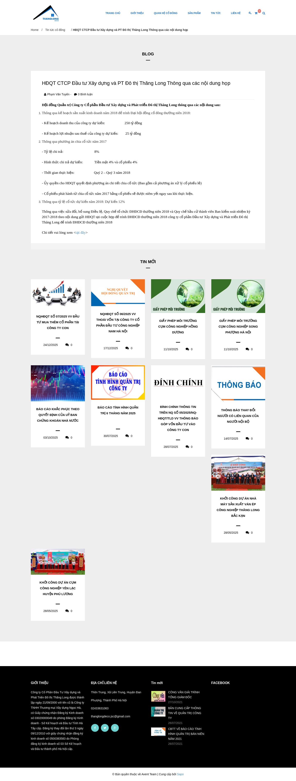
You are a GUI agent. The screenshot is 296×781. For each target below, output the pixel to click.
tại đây (81, 233)
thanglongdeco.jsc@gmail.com (110, 716)
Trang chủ (112, 13)
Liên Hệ (235, 13)
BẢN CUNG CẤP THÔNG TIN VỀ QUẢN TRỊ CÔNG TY (184, 713)
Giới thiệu (137, 13)
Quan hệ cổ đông (166, 13)
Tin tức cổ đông (55, 30)
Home (34, 30)
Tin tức (216, 13)
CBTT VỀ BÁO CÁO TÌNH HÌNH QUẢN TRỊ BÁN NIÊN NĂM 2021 (186, 733)
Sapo (180, 774)
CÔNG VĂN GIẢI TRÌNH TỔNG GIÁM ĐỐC (184, 695)
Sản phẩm (194, 13)
